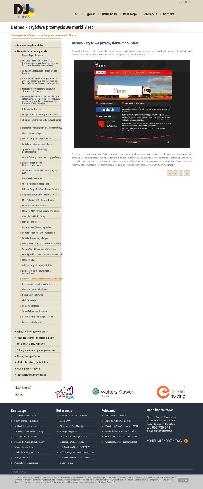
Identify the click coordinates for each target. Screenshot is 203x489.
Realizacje (128, 13)
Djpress (88, 13)
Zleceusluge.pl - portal (32, 55)
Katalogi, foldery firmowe (31, 344)
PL (190, 2)
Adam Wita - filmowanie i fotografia (39, 249)
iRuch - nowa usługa (31, 133)
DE (180, 2)
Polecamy (108, 410)
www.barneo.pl (168, 164)
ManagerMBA (28, 259)
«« (169, 173)
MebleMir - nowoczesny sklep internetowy (42, 127)
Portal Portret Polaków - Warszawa (38, 232)
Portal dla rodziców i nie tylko (118, 421)
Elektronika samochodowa (34, 289)
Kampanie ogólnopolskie (30, 45)
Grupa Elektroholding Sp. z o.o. (73, 436)
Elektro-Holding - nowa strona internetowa (36, 272)
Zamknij (183, 480)
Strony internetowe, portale (32, 51)
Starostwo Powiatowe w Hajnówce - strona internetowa (39, 90)
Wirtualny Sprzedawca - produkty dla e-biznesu (40, 72)
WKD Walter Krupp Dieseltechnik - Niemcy (41, 243)
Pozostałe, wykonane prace (31, 374)
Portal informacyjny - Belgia (35, 238)
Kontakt (167, 13)
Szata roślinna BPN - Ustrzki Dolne (120, 431)
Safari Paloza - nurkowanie (34, 311)
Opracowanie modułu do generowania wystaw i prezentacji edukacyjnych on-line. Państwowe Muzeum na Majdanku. (41, 81)
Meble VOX (65, 421)
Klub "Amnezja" (29, 300)
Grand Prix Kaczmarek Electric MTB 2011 (40, 194)
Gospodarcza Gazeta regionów (36, 227)
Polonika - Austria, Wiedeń (34, 205)
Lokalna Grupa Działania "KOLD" (37, 138)
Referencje (148, 13)
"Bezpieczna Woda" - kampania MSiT (121, 426)
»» (187, 173)
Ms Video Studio (29, 221)
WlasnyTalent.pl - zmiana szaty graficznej (41, 157)
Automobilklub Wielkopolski (35, 183)
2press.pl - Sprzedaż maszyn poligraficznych (35, 150)
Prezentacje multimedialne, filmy (35, 337)
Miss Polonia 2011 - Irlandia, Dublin (121, 436)
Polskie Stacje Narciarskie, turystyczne (77, 452)
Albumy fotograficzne (28, 356)
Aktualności (107, 13)
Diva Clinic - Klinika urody (33, 216)
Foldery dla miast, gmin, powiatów (36, 350)
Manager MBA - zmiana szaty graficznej (40, 210)
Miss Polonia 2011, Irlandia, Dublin (38, 200)
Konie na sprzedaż (30, 305)
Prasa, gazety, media (28, 368)
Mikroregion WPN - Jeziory (72, 442)
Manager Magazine (68, 431)
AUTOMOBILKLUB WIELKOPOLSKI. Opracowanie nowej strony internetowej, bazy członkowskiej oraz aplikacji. (41, 63)
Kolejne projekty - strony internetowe (39, 114)
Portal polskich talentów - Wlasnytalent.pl (42, 254)
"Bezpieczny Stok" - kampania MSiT (121, 442)
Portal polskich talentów (115, 415)
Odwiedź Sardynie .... (31, 109)
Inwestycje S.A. (67, 463)
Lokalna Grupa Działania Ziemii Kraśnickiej (41, 189)
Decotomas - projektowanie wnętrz (38, 284)
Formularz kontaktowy (167, 440)
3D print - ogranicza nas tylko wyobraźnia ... (41, 121)
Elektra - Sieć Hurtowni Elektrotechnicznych (32, 164)
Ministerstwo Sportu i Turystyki (74, 415)
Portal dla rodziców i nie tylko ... (37, 144)
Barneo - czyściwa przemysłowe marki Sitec (51, 35)
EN (185, 2)
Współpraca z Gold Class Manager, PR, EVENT (39, 171)
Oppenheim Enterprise (32, 294)
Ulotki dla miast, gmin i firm (32, 362)
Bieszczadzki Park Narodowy (72, 426)
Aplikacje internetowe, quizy (32, 331)
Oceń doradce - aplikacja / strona (37, 316)
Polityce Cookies (106, 482)
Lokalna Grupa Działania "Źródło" (37, 265)
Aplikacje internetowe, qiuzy (27, 426)
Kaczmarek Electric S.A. (32, 178)
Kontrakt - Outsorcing (32, 322)
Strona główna (18, 35)
